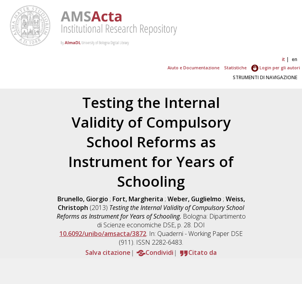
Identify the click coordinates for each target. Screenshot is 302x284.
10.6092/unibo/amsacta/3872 (102, 233)
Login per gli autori (275, 68)
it (283, 59)
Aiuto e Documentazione (193, 68)
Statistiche (235, 68)
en (294, 59)
